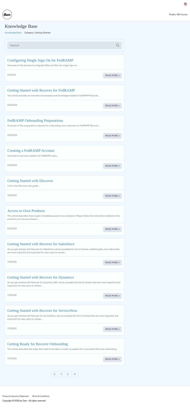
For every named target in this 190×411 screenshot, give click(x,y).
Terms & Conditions (40, 396)
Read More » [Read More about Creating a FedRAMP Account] (112, 166)
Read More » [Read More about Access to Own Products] (112, 229)
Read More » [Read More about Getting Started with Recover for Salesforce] (112, 262)
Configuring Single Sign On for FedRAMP (40, 60)
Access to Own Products (26, 211)
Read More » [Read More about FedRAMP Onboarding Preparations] (112, 135)
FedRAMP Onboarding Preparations (35, 120)
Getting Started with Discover (30, 181)
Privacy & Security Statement (15, 396)
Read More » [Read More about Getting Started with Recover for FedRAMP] (112, 105)
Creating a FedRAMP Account (30, 150)
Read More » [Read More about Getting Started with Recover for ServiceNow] (112, 329)
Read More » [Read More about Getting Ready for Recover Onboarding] (112, 359)
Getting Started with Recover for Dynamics (40, 277)
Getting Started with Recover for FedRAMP (41, 90)
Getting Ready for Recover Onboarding (37, 344)
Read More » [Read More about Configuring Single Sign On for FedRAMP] (112, 75)
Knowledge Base (13, 32)
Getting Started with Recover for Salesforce (40, 244)
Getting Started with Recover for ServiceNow (42, 310)
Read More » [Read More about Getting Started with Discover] (112, 196)
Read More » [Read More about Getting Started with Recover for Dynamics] (112, 295)
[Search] (60, 45)
